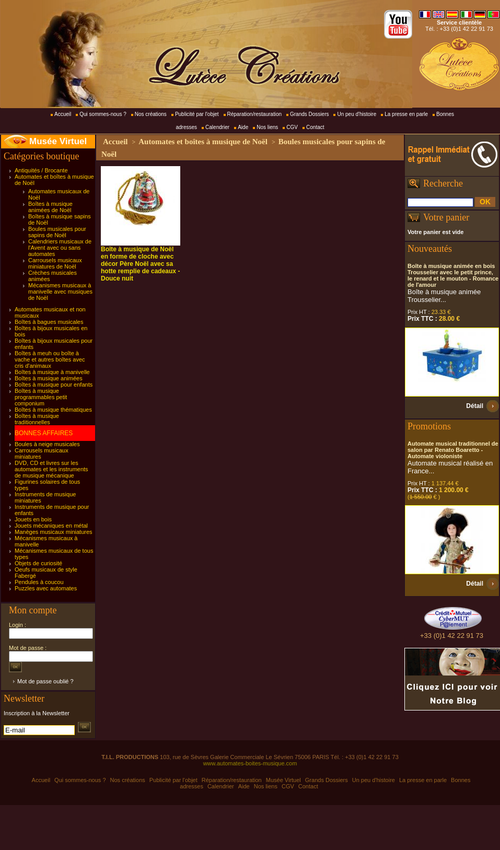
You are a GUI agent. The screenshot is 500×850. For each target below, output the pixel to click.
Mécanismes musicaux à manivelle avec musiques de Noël (60, 291)
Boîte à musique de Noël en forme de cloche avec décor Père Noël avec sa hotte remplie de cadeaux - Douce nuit (140, 264)
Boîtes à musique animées (49, 378)
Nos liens (267, 127)
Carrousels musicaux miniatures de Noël (55, 263)
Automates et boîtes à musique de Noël (203, 141)
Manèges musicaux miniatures (53, 532)
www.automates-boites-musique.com (250, 763)
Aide (243, 127)
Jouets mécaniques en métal (51, 525)
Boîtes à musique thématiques (53, 409)
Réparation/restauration (254, 114)
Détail (474, 406)
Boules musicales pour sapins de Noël (57, 232)
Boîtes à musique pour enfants (53, 384)
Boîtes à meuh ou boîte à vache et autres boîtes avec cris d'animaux (50, 359)
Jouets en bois (33, 519)
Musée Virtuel (58, 141)
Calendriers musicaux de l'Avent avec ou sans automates (59, 247)
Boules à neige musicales (47, 444)
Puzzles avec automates (46, 588)
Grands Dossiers (309, 114)
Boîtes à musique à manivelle (52, 372)
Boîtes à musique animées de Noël (50, 207)
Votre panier (446, 217)
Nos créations (151, 114)
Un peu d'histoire (356, 114)
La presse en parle (406, 114)
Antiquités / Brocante (41, 170)
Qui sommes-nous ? (102, 114)
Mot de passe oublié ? (45, 681)
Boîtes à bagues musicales (49, 322)
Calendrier (217, 127)
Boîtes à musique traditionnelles (37, 419)
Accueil (62, 114)
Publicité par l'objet (197, 114)
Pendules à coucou (39, 582)
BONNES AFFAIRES (44, 433)
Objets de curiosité (38, 563)
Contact (315, 127)
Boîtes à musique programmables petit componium (41, 397)
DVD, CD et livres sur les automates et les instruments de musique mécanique (51, 469)
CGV (292, 127)
